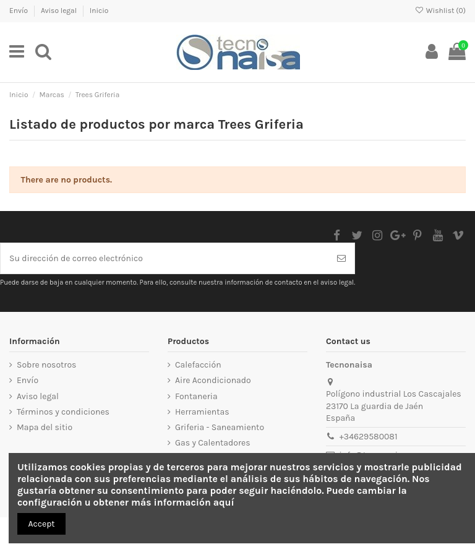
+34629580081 (369, 436)
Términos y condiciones (63, 412)
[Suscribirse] (341, 258)
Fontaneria (196, 396)
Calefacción (198, 365)
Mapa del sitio (44, 427)
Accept (41, 524)
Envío (19, 10)
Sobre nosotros (46, 365)
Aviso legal (60, 10)
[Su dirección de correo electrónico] (164, 258)
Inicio (99, 10)
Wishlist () (440, 10)
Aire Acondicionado (213, 380)
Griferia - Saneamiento (219, 427)
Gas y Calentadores (212, 443)
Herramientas (202, 412)
